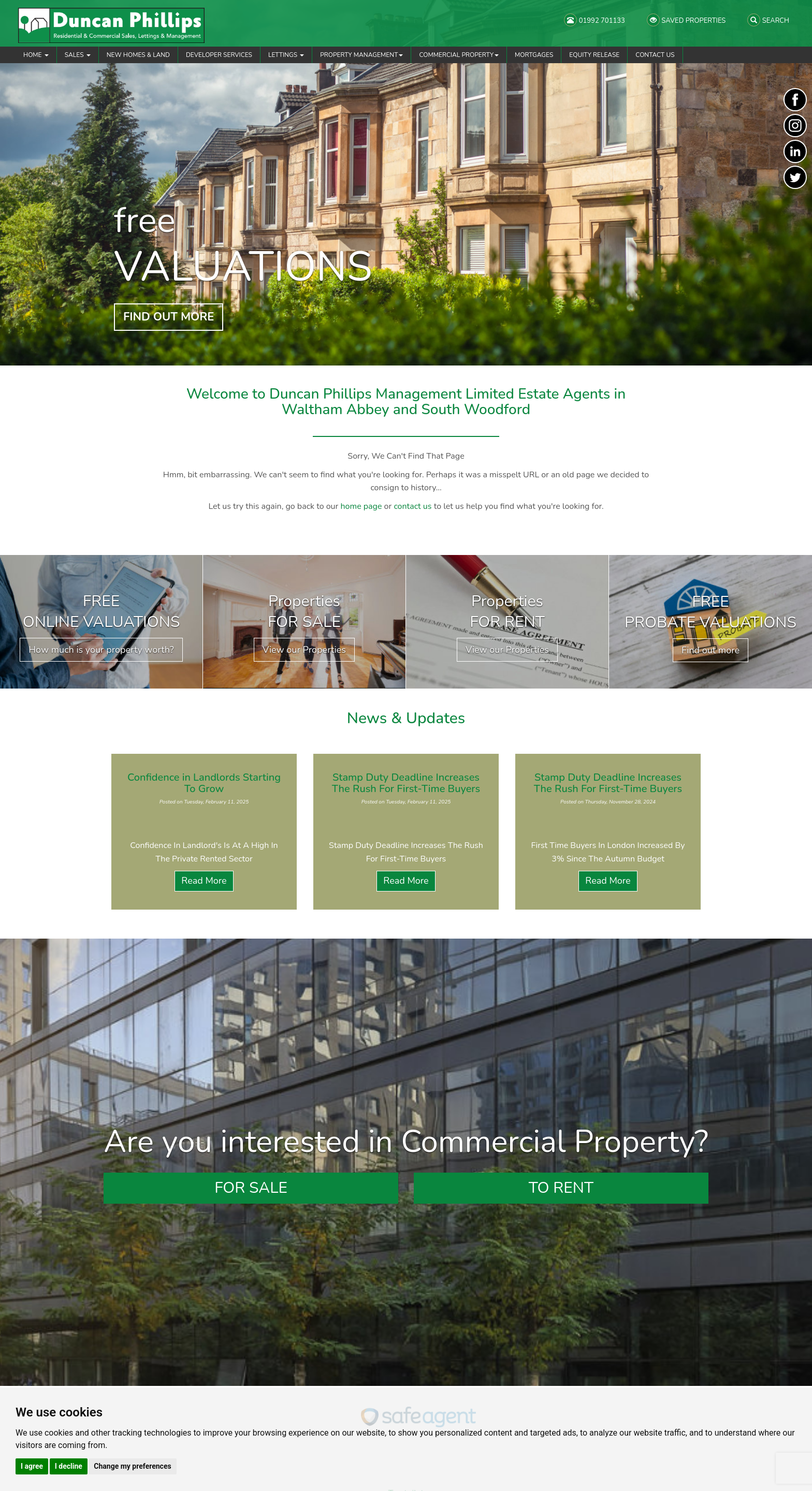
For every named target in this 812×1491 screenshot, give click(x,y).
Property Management (361, 55)
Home (36, 55)
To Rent (561, 1187)
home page (361, 506)
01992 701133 (594, 19)
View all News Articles (406, 928)
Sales (78, 55)
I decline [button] (68, 1466)
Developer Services (219, 55)
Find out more (711, 650)
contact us (412, 506)
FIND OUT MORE (168, 317)
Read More (203, 880)
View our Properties (304, 650)
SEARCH (768, 19)
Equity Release (594, 55)
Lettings (286, 55)
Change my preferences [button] (132, 1466)
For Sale (250, 1187)
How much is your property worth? (100, 650)
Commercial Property (459, 55)
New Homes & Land (138, 55)
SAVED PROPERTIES (686, 19)
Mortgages (534, 55)
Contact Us (654, 55)
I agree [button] (32, 1466)
